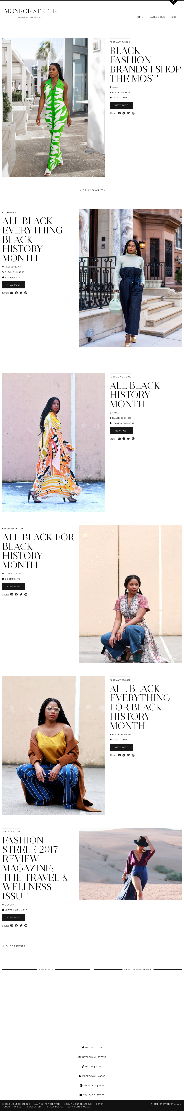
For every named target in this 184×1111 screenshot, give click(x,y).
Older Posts (13, 946)
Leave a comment (122, 423)
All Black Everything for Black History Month (140, 707)
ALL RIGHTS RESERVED (47, 1104)
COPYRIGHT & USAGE (79, 1107)
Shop (175, 17)
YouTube (92, 1095)
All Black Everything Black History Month (32, 239)
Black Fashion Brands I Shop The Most (145, 64)
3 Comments (118, 98)
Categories (157, 17)
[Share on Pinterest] (133, 113)
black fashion (121, 92)
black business (14, 272)
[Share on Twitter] (128, 113)
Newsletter (33, 1107)
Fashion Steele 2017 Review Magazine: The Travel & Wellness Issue (35, 868)
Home (139, 17)
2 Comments (11, 277)
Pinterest (92, 1085)
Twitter (92, 1047)
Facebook (92, 1076)
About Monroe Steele (78, 1104)
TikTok (92, 1066)
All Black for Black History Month (38, 551)
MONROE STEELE (30, 11)
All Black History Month (135, 395)
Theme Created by (166, 1104)
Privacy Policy (54, 1107)
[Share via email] (119, 113)
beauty (9, 905)
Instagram (92, 1057)
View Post (121, 105)
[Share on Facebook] (124, 113)
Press (17, 1107)
